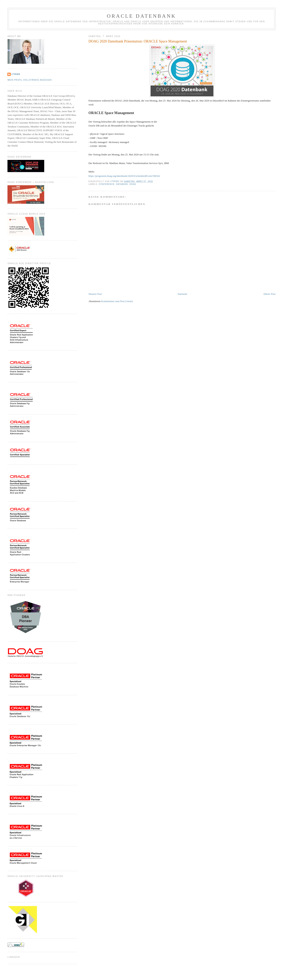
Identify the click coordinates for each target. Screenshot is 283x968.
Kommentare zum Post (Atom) (117, 301)
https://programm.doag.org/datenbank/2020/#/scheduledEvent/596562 (124, 175)
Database (122, 184)
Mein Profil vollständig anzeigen (29, 80)
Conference (107, 184)
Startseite (182, 293)
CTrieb (15, 74)
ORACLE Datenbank (141, 16)
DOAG (133, 184)
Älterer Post (269, 293)
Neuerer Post (95, 293)
